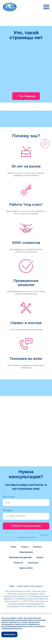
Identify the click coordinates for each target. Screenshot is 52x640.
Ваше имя (9, 496)
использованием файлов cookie (16, 626)
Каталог (37, 547)
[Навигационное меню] (46, 7)
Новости (18, 562)
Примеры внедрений (20, 557)
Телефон (8, 510)
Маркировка (26, 552)
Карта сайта (26, 568)
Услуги (24, 547)
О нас (13, 547)
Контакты (33, 562)
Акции (39, 557)
